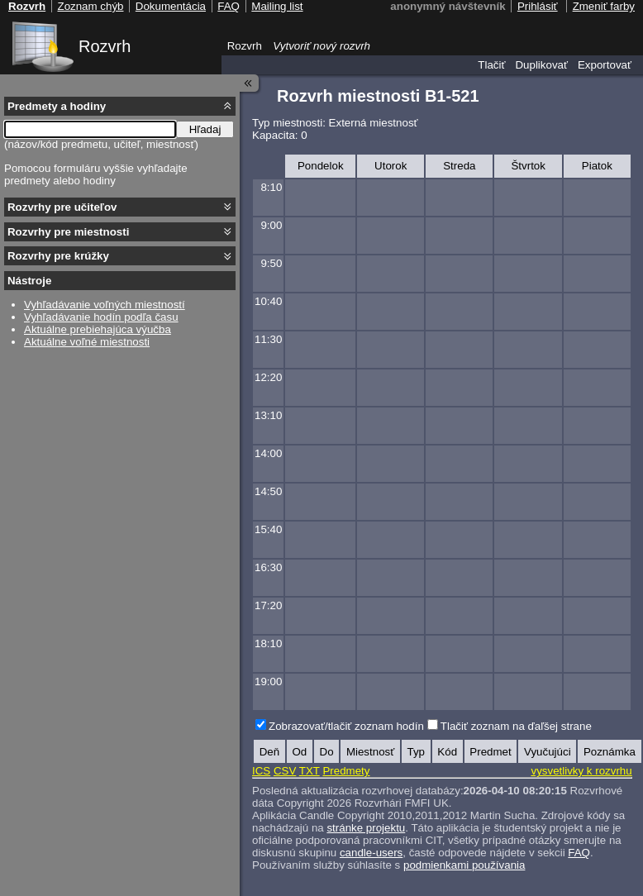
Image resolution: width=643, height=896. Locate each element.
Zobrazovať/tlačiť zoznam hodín (346, 726)
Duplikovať (541, 65)
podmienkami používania (464, 865)
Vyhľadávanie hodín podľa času (101, 317)
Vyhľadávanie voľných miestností (104, 304)
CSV (285, 771)
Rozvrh (105, 46)
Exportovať (604, 65)
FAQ (579, 852)
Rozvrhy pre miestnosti (68, 232)
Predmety (345, 771)
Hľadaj (205, 129)
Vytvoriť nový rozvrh (321, 46)
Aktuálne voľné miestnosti (87, 342)
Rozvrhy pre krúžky (58, 256)
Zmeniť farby (604, 6)
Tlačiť (491, 65)
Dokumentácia (171, 6)
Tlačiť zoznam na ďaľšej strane (516, 726)
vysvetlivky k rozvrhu (581, 771)
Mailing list (276, 6)
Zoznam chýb (90, 6)
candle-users (371, 852)
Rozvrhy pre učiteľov (62, 207)
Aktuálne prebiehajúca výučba (97, 329)
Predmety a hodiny (56, 106)
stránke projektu (365, 828)
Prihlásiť (537, 6)
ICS (261, 771)
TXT (309, 771)
